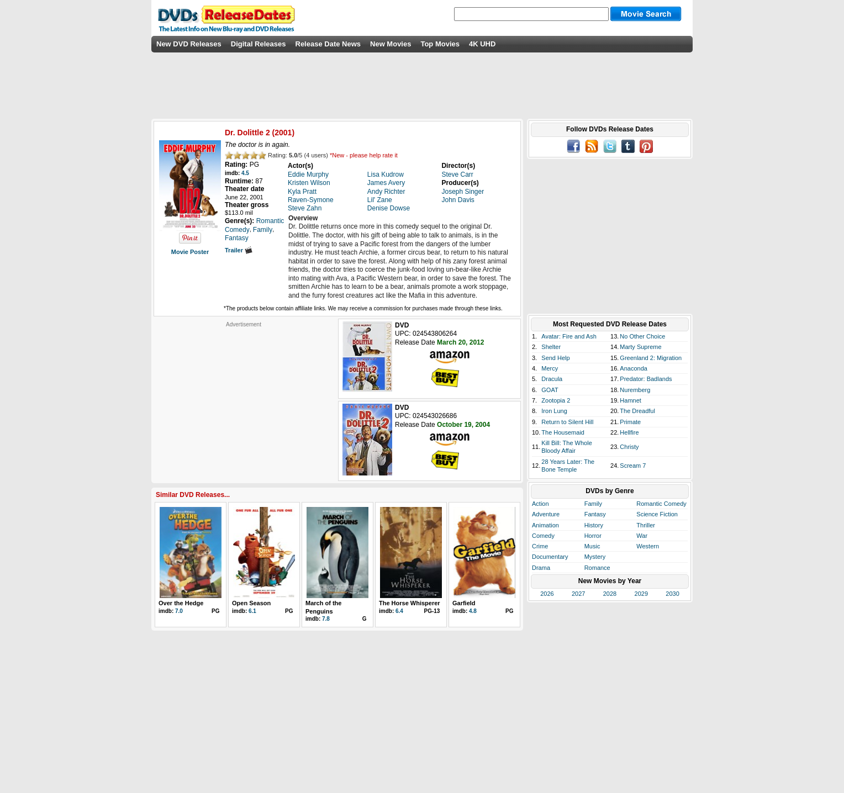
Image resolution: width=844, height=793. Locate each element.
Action (540, 503)
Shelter (551, 346)
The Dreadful (637, 411)
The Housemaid (562, 432)
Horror (593, 535)
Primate (630, 422)
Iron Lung (554, 411)
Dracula (551, 379)
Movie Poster (190, 252)
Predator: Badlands (646, 379)
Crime (540, 546)
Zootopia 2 (555, 400)
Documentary (550, 556)
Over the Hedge (181, 603)
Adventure (546, 514)
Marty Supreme (640, 346)
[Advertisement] (243, 397)
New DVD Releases (188, 44)
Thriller (645, 525)
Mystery (595, 556)
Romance (597, 567)
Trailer (238, 250)
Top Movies (440, 44)
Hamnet (630, 400)
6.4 (399, 611)
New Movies (390, 44)
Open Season (251, 603)
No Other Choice (642, 336)
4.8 (473, 611)
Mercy (549, 368)
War (641, 535)
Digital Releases (258, 44)
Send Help (555, 358)
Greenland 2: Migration (651, 358)
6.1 (252, 611)
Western (647, 546)
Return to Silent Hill (567, 422)
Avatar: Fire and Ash (568, 336)
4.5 (245, 173)
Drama (541, 567)
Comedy (543, 535)
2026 (546, 593)
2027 (578, 593)
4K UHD (482, 44)
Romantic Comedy (661, 503)
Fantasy (595, 514)
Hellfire (629, 432)
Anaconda (633, 368)
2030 (672, 593)
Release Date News (328, 44)
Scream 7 (633, 465)
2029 (641, 593)
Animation (545, 525)
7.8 (326, 619)
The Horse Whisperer (409, 603)
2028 (609, 593)
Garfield (464, 603)
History (593, 525)
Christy (629, 446)
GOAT (549, 390)
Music (592, 546)
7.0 (179, 611)
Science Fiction (657, 514)
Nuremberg (635, 390)
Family (593, 503)
